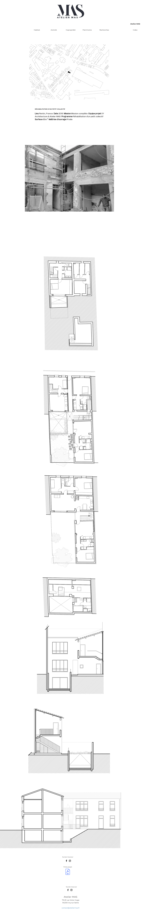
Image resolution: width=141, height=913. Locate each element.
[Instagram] (70, 860)
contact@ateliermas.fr (71, 908)
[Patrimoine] (87, 30)
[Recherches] (104, 30)
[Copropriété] (70, 30)
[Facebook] (66, 860)
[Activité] (53, 30)
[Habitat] (37, 30)
